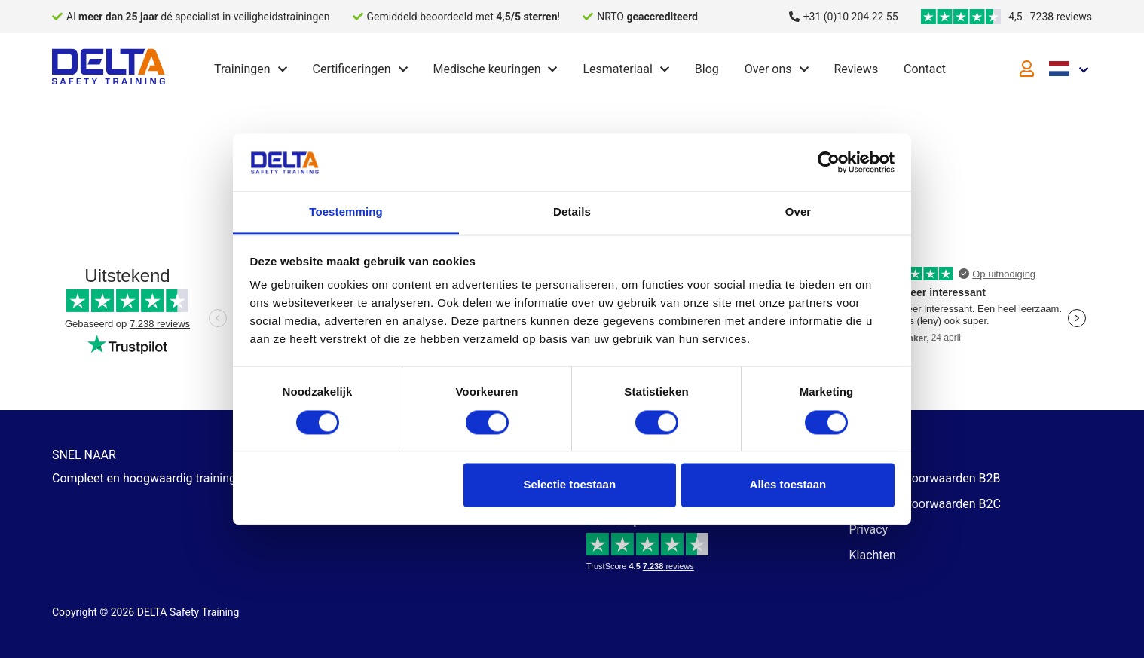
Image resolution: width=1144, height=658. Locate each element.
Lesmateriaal (617, 69)
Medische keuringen (486, 69)
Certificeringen (352, 69)
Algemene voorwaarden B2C (925, 504)
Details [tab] (572, 212)
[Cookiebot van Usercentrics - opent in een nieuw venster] (829, 162)
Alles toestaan (788, 485)
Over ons (768, 69)
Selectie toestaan (570, 485)
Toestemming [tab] (346, 212)
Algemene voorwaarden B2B (925, 478)
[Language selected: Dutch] (1070, 68)
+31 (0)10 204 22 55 (850, 17)
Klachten (872, 555)
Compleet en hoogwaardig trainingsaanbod (167, 478)
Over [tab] (798, 212)
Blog (707, 69)
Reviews (856, 69)
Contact (925, 69)
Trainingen (242, 69)
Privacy (869, 529)
